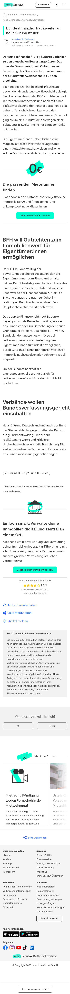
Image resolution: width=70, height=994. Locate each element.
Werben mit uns (44, 911)
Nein (52, 725)
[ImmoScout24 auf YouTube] (19, 949)
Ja (18, 725)
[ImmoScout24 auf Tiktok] (25, 949)
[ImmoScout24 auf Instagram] (12, 949)
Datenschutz (9, 895)
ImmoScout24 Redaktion (23, 39)
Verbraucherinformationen (17, 891)
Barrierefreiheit (11, 867)
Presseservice (44, 859)
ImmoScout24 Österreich (49, 875)
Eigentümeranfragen (47, 895)
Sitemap (7, 863)
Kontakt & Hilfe (44, 855)
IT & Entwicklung (45, 867)
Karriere (7, 859)
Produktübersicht (45, 886)
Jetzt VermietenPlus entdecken (35, 569)
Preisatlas (41, 871)
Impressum (9, 871)
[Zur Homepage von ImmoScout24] (14, 6)
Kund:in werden (49, 918)
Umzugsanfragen (45, 903)
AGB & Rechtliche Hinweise (17, 886)
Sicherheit (8, 907)
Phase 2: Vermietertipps (23, 14)
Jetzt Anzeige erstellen (35, 989)
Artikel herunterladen (19, 605)
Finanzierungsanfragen (49, 899)
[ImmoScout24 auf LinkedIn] (32, 949)
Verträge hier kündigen (48, 863)
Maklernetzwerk (45, 891)
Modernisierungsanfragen (50, 907)
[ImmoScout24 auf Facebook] (6, 949)
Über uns (7, 855)
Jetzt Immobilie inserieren (35, 215)
